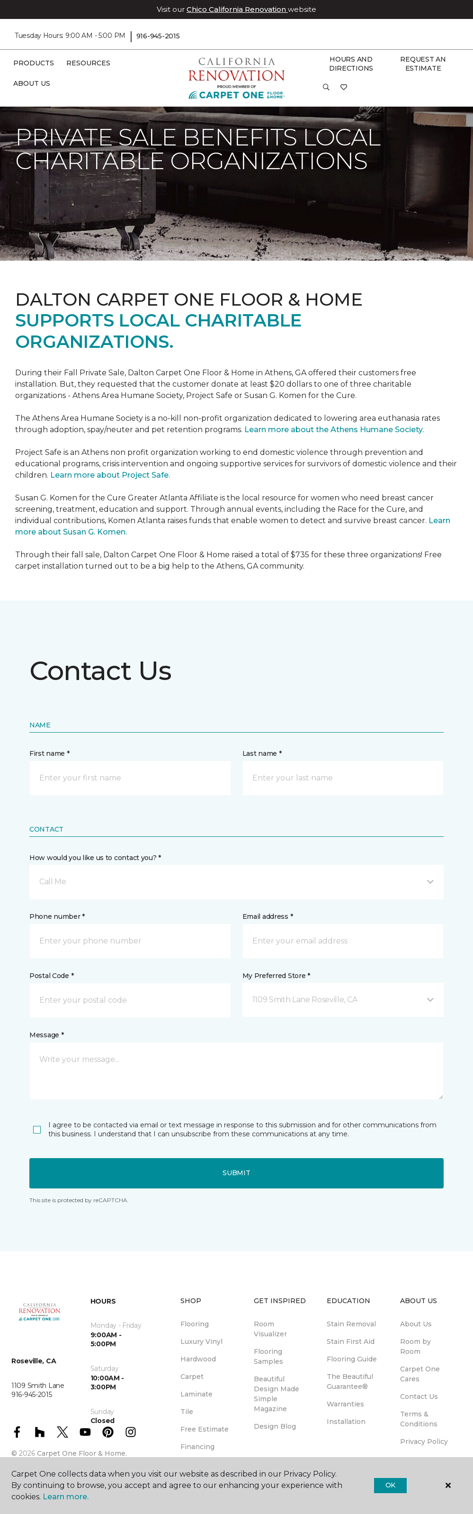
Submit (236, 1173)
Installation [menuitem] (346, 1421)
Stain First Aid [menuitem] (351, 1341)
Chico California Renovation (237, 9)
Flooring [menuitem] (194, 1324)
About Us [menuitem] (416, 1324)
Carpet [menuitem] (192, 1376)
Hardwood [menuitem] (198, 1359)
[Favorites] (344, 90)
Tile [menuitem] (186, 1411)
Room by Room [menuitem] (415, 1346)
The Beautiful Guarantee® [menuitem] (350, 1381)
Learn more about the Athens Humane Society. (335, 429)
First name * (49, 753)
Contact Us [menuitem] (419, 1396)
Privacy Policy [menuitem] (424, 1441)
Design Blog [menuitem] (275, 1426)
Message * (46, 1035)
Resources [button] (88, 63)
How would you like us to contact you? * (95, 857)
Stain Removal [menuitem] (351, 1324)
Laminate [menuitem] (196, 1394)
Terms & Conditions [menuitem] (418, 1419)
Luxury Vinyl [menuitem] (201, 1341)
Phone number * (57, 916)
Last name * (262, 753)
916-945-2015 (158, 36)
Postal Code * (51, 975)
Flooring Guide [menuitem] (352, 1359)
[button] (326, 90)
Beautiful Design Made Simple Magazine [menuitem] (276, 1394)
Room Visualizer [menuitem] (270, 1329)
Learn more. (66, 1496)
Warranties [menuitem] (345, 1404)
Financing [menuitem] (197, 1446)
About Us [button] (31, 83)
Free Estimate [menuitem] (204, 1429)
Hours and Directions (351, 64)
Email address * (267, 916)
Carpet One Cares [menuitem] (420, 1374)
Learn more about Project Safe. (110, 475)
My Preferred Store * (276, 975)
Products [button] (33, 63)
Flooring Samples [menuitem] (268, 1356)
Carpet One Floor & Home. (82, 1453)
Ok (390, 1485)
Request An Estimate (423, 64)
